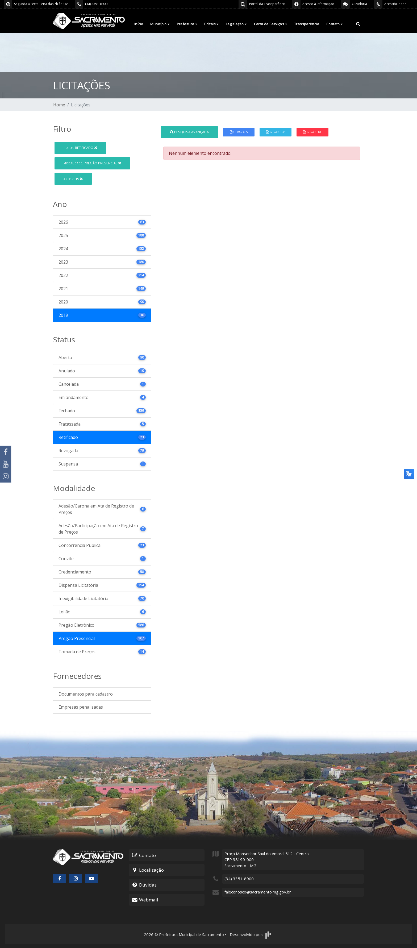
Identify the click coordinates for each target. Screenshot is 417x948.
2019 (73, 178)
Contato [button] (334, 24)
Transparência (306, 24)
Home (59, 105)
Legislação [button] (236, 24)
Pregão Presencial (92, 163)
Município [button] (159, 24)
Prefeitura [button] (187, 24)
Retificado (80, 147)
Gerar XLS (239, 132)
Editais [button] (211, 24)
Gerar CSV (275, 132)
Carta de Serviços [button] (270, 24)
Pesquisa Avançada (189, 132)
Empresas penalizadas (81, 707)
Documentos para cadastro (86, 694)
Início (138, 24)
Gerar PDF (312, 132)
